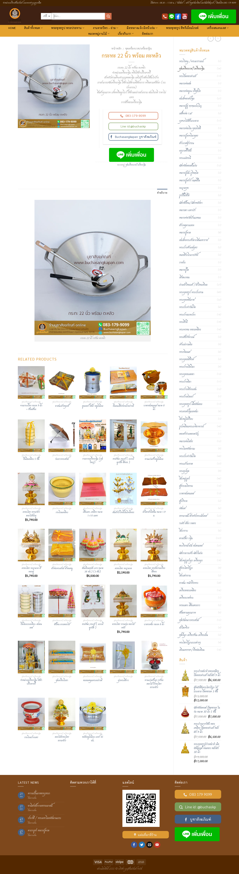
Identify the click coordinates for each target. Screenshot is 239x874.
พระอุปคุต (184, 471)
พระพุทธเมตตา (186, 374)
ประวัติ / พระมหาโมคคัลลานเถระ (44, 818)
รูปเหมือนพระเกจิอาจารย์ (191, 426)
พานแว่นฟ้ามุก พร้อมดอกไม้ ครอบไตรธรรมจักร (154, 684)
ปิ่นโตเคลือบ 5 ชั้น (31, 459)
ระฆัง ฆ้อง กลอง (187, 523)
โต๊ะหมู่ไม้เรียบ (186, 419)
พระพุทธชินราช (187, 300)
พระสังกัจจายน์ (186, 337)
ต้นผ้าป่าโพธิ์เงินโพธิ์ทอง (123, 512)
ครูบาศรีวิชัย (185, 151)
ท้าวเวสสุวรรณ (186, 143)
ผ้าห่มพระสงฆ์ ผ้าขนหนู (62, 568)
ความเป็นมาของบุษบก (39, 793)
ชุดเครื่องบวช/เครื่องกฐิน (138, 48)
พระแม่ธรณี (185, 158)
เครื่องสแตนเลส (218, 28)
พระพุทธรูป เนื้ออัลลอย (190, 404)
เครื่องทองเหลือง (187, 590)
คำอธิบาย (162, 192)
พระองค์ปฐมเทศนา (188, 411)
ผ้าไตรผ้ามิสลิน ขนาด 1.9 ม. (154, 514)
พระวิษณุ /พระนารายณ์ (191, 61)
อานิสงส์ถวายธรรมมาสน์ (40, 806)
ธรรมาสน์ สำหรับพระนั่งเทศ (193, 516)
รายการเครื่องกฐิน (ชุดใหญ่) (92, 460)
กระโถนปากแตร (31, 737)
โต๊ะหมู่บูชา (184, 479)
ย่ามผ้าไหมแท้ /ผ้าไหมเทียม (193, 285)
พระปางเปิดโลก (187, 367)
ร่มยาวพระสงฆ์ (62, 459)
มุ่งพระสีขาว (123, 680)
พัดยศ (182, 508)
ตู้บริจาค (183, 501)
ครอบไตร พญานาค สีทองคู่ (31, 570)
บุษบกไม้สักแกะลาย (189, 121)
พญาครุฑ (184, 188)
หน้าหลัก (116, 48)
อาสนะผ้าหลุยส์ (62, 406)
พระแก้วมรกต (186, 464)
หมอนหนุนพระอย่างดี (92, 680)
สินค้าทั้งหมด (33, 28)
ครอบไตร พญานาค (123, 568)
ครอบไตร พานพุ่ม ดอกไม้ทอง (123, 626)
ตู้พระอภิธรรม (186, 486)
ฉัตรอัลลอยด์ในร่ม (188, 166)
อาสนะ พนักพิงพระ (188, 583)
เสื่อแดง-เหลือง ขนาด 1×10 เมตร (92, 514)
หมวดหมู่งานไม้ (99, 33)
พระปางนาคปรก (187, 315)
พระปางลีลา (185, 382)
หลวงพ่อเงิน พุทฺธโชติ (190, 128)
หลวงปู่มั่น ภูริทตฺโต (189, 173)
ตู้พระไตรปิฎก (186, 568)
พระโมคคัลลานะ (187, 449)
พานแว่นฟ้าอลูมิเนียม (154, 459)
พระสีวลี (183, 322)
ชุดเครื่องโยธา (62, 680)
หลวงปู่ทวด (185, 233)
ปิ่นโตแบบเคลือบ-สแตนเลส (31, 626)
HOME (12, 28)
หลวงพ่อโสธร (186, 441)
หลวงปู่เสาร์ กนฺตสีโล (189, 180)
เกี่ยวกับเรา (126, 33)
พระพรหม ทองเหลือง (190, 330)
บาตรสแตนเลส (186, 493)
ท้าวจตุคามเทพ (186, 225)
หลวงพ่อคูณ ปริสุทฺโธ (190, 91)
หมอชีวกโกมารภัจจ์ (188, 255)
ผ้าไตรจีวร (184, 628)
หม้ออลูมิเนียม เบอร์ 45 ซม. (92, 738)
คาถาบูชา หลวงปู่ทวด (38, 830)
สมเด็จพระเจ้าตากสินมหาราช (193, 240)
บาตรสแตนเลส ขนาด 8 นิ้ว (154, 407)
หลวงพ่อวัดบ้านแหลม (190, 218)
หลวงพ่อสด (185, 84)
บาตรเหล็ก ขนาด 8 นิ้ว (154, 624)
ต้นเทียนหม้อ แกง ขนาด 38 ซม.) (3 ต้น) (92, 570)
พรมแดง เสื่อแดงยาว (189, 605)
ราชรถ (182, 263)
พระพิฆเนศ (184, 352)
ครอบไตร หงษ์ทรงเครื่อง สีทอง (154, 570)
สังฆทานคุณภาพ (187, 613)
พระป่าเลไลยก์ (186, 397)
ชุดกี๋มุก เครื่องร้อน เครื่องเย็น (193, 635)
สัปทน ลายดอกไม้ (62, 624)
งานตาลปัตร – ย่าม (105, 28)
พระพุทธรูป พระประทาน (67, 28)
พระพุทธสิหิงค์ (186, 359)
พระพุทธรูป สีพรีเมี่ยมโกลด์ (182, 28)
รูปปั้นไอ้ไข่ (184, 195)
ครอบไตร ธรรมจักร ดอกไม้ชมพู (31, 514)
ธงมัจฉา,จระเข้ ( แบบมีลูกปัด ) (92, 626)
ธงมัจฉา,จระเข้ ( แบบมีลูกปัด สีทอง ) (123, 460)
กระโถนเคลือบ (62, 512)
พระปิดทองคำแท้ (187, 76)
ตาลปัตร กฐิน (186, 538)
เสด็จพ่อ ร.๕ (185, 113)
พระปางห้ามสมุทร (188, 247)
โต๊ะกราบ (183, 531)
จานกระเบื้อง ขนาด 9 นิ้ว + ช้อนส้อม (31, 407)
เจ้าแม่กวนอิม (185, 344)
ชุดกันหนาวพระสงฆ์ (189, 620)
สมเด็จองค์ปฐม (186, 99)
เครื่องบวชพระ (186, 598)
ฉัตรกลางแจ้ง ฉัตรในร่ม (142, 28)
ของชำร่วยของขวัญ (189, 434)
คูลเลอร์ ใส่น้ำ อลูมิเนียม (92, 406)
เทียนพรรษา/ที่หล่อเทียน (192, 650)
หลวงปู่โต (184, 270)
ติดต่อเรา (147, 33)
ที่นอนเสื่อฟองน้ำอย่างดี (123, 406)
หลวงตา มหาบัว (187, 210)
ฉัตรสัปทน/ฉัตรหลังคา (191, 203)
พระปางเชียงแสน (188, 389)
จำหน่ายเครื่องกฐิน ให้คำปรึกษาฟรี (31, 682)
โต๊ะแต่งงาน (185, 576)
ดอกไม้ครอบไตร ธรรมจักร (62, 738)
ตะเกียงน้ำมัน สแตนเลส (191, 546)
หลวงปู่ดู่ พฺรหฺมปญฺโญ (190, 106)
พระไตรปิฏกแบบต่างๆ (190, 643)
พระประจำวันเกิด (187, 307)
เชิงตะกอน (184, 277)
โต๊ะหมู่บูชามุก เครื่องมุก (191, 560)
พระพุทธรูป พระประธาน (191, 292)
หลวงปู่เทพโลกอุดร (188, 136)
